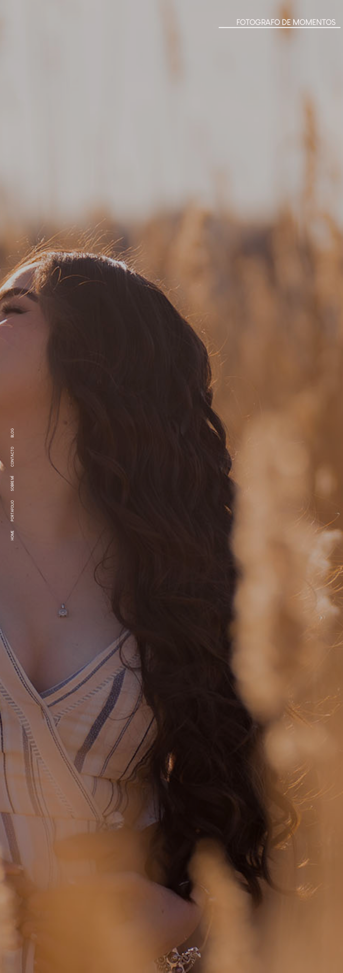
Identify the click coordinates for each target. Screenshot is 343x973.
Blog (12, 432)
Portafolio (12, 510)
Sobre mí (12, 483)
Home (12, 535)
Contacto (12, 457)
